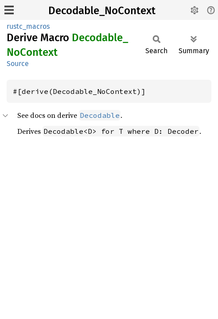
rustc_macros (28, 26)
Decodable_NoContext (102, 10)
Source (18, 63)
